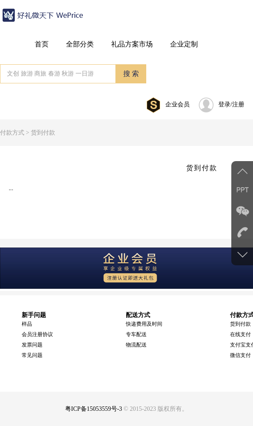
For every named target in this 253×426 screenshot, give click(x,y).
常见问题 (32, 355)
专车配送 (136, 334)
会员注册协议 (37, 334)
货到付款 (240, 324)
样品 (27, 324)
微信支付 (240, 355)
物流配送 (136, 345)
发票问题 (32, 345)
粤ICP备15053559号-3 (93, 409)
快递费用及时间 (144, 324)
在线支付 (240, 334)
